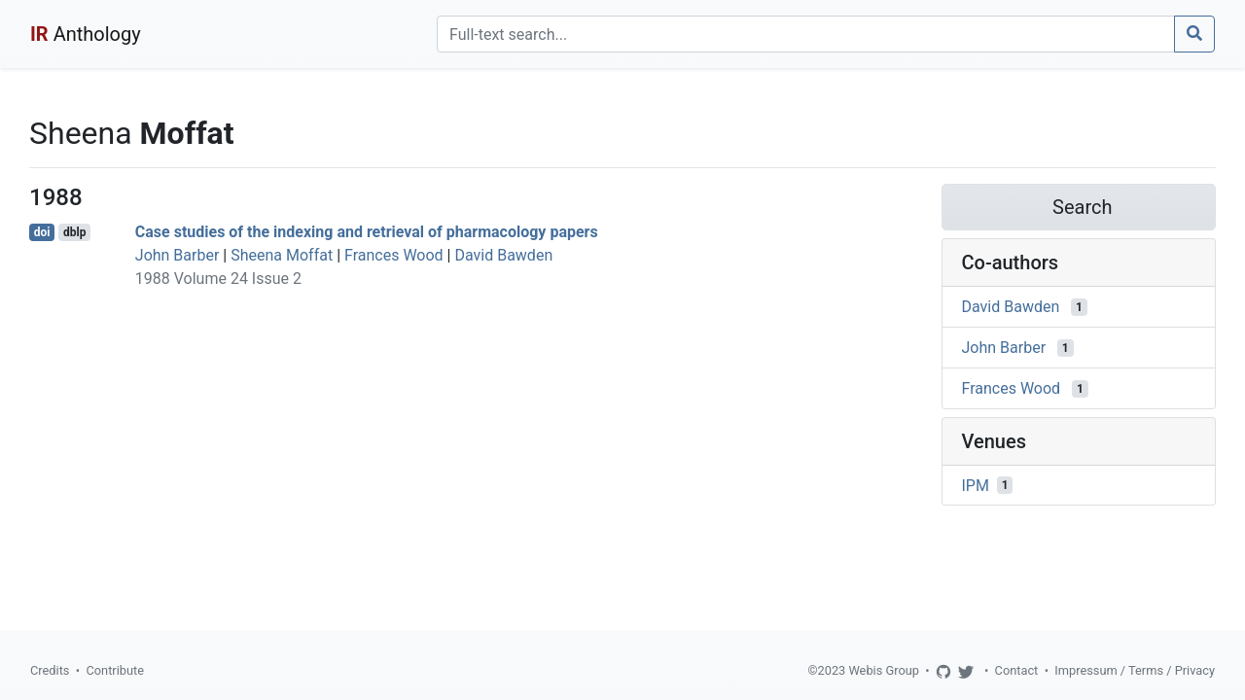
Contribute (115, 670)
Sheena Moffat (282, 255)
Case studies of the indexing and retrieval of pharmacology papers (366, 232)
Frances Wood (394, 255)
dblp (74, 232)
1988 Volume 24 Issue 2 (218, 278)
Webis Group (883, 670)
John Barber (177, 255)
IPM (975, 484)
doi (42, 232)
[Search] (806, 34)
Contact (1017, 670)
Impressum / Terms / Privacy (1134, 670)
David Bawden (503, 255)
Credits (49, 670)
